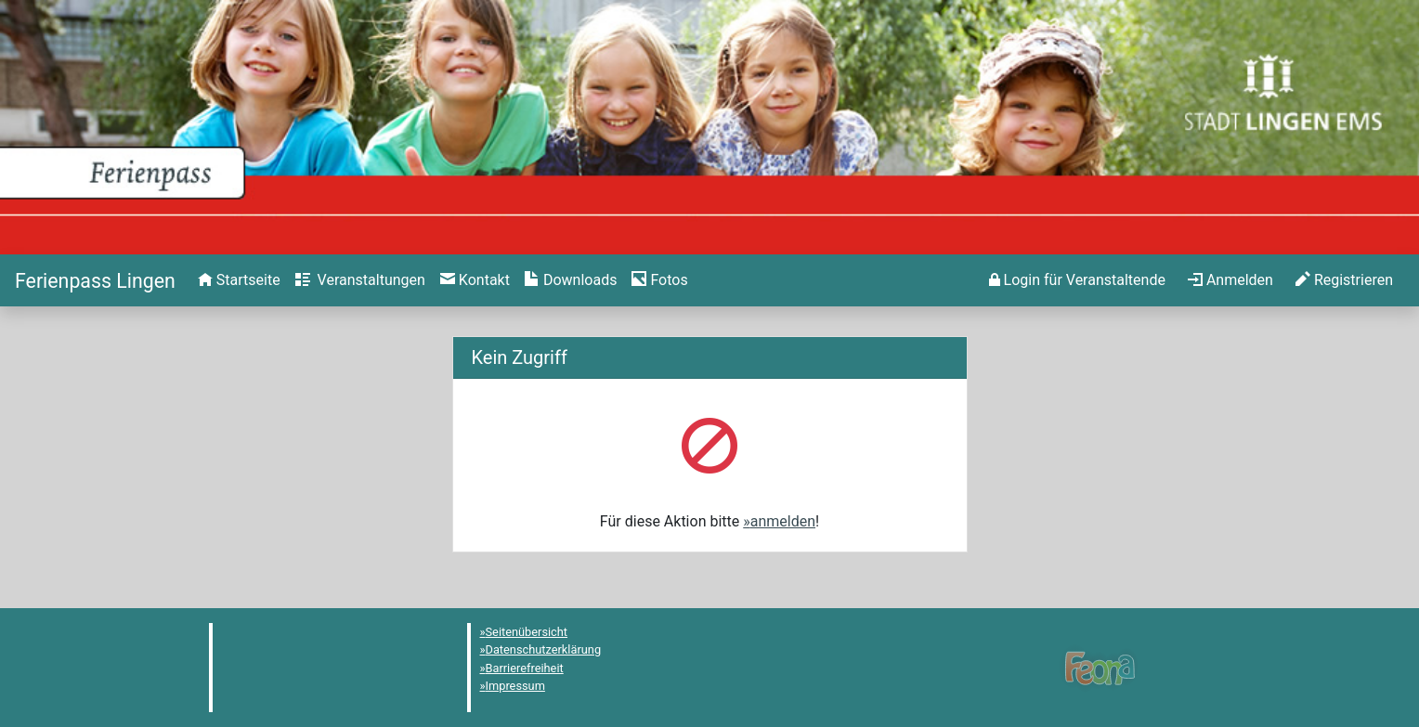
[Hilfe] (659, 280)
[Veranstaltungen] (360, 280)
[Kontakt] (475, 280)
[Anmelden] (1077, 280)
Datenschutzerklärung (544, 649)
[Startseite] (95, 280)
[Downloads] (570, 280)
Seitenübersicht (527, 632)
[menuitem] (239, 280)
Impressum (515, 686)
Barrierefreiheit (525, 668)
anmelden (782, 521)
